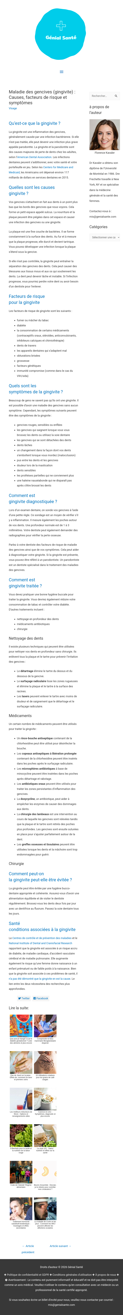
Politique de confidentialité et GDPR (27, 1272)
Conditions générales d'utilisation (72, 1272)
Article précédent (28, 1244)
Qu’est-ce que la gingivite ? (35, 123)
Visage (13, 108)
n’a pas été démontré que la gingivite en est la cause (40, 976)
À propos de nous (106, 1272)
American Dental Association (34, 156)
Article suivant (60, 1243)
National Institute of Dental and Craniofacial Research (41, 940)
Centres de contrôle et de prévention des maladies (42, 935)
